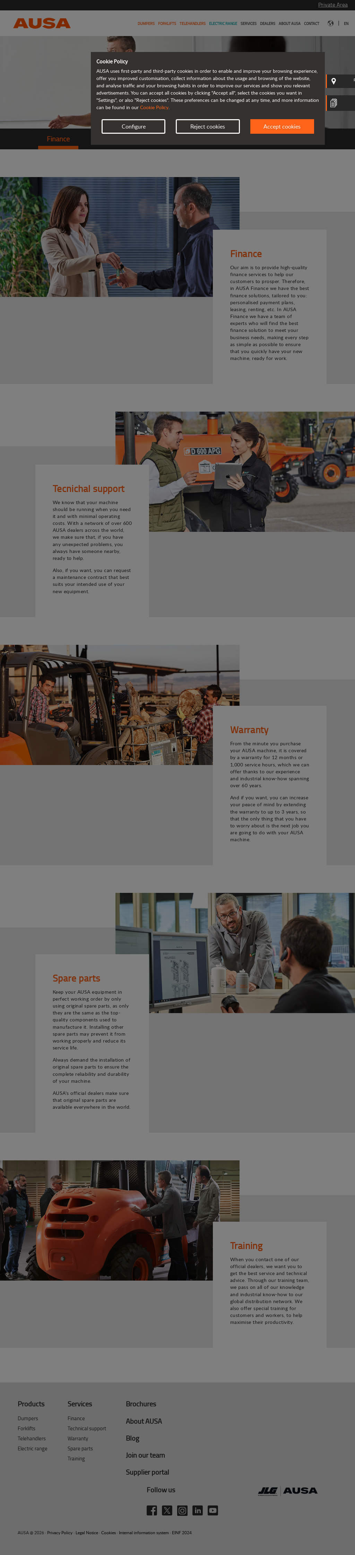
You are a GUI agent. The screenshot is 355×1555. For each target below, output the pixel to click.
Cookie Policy (154, 107)
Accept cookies (282, 126)
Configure (134, 126)
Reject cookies (207, 126)
